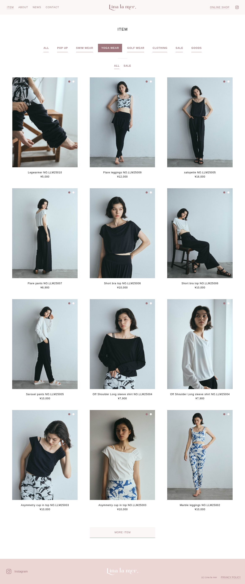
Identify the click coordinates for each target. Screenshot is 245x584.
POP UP (62, 48)
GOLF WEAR (135, 48)
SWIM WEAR (84, 48)
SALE (179, 48)
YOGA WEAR (110, 48)
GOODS (196, 48)
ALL (46, 48)
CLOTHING (159, 48)
